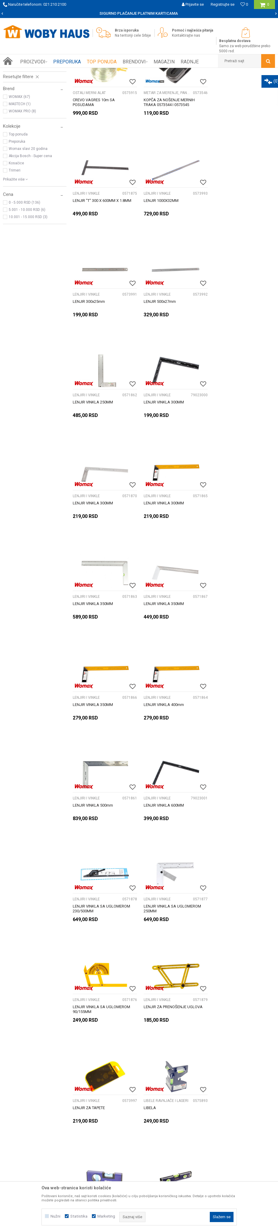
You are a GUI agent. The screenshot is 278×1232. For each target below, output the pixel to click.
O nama (23, 1077)
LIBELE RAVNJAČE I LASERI (29, 98)
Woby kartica (28, 1083)
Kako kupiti (119, 1077)
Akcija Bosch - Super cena (30, 224)
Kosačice (16, 231)
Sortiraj (201, 83)
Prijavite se (199, 1023)
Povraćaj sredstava (220, 1103)
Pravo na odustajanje (222, 1096)
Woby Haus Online (18, 72)
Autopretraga (176, 83)
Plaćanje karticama (127, 1096)
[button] (246, 61)
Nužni (55, 1216)
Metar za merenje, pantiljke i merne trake (32, 107)
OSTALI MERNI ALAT (22, 131)
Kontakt (23, 1103)
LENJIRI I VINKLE (20, 116)
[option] (139, 13)
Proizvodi (45, 72)
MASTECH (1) (20, 172)
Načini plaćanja (123, 1090)
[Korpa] (264, 7)
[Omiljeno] (244, 4)
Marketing (106, 1216)
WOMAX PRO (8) (22, 179)
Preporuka (17, 209)
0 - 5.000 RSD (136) (24, 270)
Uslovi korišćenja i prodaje (226, 1077)
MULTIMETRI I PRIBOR (23, 124)
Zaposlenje (26, 1096)
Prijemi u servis (30, 1090)
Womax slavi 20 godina (28, 216)
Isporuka (117, 1083)
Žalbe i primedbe (217, 1110)
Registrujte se (222, 4)
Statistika (78, 1216)
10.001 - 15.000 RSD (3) (28, 285)
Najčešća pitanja (124, 1103)
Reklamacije (213, 1090)
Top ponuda (18, 202)
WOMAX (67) (19, 165)
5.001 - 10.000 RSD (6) (27, 277)
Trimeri (14, 238)
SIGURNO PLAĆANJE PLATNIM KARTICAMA (138, 13)
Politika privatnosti (219, 1083)
